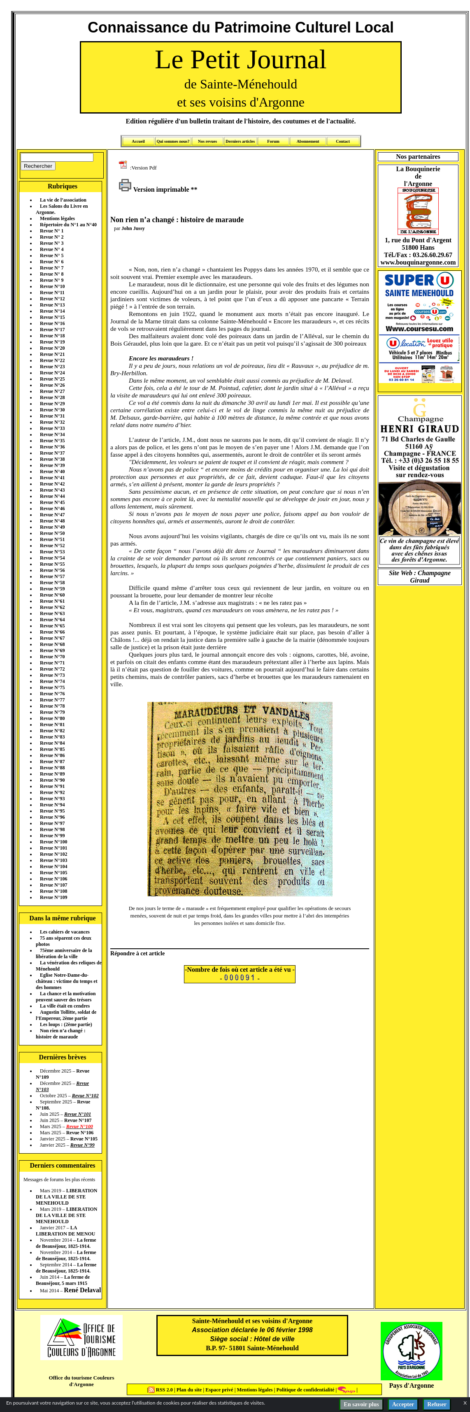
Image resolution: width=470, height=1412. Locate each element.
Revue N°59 (52, 589)
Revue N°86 (52, 755)
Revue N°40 (52, 471)
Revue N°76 (52, 694)
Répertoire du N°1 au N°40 (68, 225)
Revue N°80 (52, 718)
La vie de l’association (63, 200)
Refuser (437, 1404)
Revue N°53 (52, 552)
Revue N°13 (52, 305)
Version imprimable (154, 189)
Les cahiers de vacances (65, 932)
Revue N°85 (52, 749)
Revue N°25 (52, 379)
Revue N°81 (52, 724)
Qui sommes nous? (172, 141)
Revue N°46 (52, 508)
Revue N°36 (52, 447)
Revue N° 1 (51, 231)
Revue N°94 (52, 805)
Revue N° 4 (51, 249)
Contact (343, 141)
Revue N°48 (52, 521)
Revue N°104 (53, 866)
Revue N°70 (52, 657)
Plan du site (190, 1390)
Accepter (403, 1404)
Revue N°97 (52, 823)
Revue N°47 (52, 515)
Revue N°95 (52, 811)
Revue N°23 (52, 366)
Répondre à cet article (137, 953)
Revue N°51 (52, 539)
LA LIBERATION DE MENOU (65, 1231)
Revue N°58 (52, 582)
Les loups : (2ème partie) (66, 1024)
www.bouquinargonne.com (418, 262)
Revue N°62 (52, 607)
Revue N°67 (52, 638)
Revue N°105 (53, 873)
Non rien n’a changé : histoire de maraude (61, 1034)
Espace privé (218, 1390)
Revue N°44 (52, 496)
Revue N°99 (52, 835)
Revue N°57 (52, 576)
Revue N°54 (52, 558)
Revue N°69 (52, 650)
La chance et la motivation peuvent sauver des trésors (65, 997)
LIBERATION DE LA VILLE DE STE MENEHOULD (66, 1197)
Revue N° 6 (51, 262)
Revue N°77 (52, 700)
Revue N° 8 (51, 274)
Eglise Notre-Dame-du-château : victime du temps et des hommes (67, 981)
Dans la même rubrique (62, 918)
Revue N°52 (52, 545)
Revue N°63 (52, 613)
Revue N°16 (52, 323)
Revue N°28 (52, 397)
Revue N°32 (52, 422)
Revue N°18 (52, 336)
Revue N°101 (53, 848)
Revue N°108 (53, 891)
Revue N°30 (52, 410)
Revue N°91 (52, 786)
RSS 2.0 (161, 1390)
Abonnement (308, 141)
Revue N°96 (52, 817)
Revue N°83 (52, 737)
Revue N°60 (52, 595)
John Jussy (132, 228)
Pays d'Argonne (411, 1385)
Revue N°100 (53, 842)
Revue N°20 (52, 348)
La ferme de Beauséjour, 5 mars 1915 (63, 1280)
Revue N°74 (52, 681)
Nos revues (207, 141)
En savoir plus (361, 1404)
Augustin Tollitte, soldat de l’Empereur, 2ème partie (66, 1015)
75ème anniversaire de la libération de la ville (64, 953)
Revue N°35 (52, 441)
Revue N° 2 (51, 237)
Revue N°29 (52, 403)
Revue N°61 (52, 601)
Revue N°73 (52, 675)
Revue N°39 (52, 465)
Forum (273, 141)
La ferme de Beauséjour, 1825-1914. (66, 1243)
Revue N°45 (52, 502)
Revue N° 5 (51, 255)
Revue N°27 (52, 391)
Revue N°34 (52, 434)
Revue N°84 (52, 743)
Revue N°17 (52, 329)
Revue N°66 (52, 632)
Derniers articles (240, 141)
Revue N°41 (52, 478)
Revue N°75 (52, 687)
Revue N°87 (52, 761)
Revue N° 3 (51, 243)
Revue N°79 (52, 712)
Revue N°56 (52, 570)
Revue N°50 (52, 533)
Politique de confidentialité (304, 1390)
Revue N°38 (52, 459)
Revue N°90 (52, 780)
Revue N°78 (52, 706)
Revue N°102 (53, 854)
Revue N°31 (52, 416)
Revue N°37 (52, 453)
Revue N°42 (52, 484)
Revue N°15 (52, 317)
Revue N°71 (52, 663)
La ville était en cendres (65, 1006)
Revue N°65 (52, 626)
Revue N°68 (52, 644)
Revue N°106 (53, 879)
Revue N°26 (52, 385)
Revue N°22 (52, 360)
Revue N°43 (52, 490)
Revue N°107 (53, 885)
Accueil (138, 141)
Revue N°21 (52, 354)
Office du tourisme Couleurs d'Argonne (81, 1381)
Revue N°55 (52, 564)
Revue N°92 (52, 792)
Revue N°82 (52, 731)
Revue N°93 (52, 798)
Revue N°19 (52, 342)
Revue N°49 (52, 527)
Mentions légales (57, 218)
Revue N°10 (52, 286)
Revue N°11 (52, 292)
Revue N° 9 (51, 280)
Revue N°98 (52, 829)
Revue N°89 (52, 774)
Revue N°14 (52, 311)
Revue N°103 (53, 860)
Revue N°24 (52, 373)
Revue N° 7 (51, 268)
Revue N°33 (52, 428)
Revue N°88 (52, 768)
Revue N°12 (52, 299)
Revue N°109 (53, 897)
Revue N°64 (52, 619)
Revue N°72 (52, 669)
